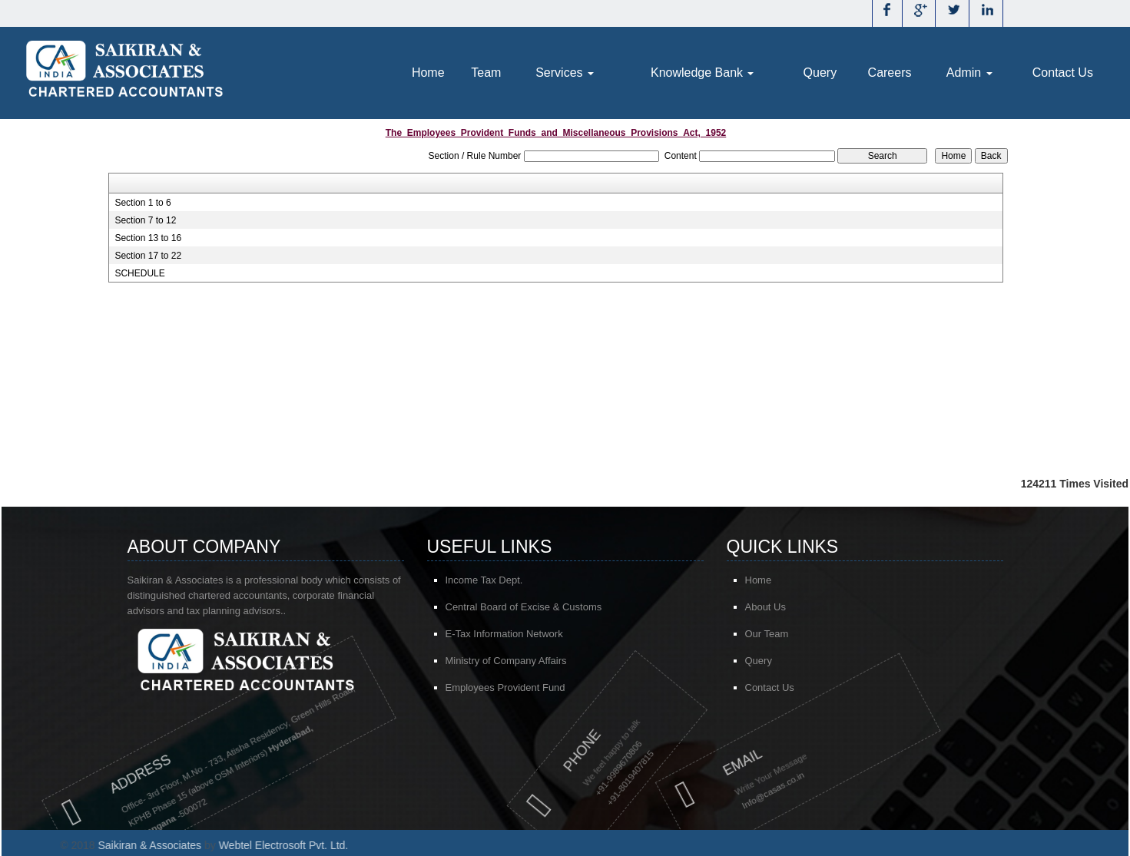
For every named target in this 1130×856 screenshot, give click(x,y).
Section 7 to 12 (145, 220)
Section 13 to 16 (147, 238)
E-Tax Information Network (504, 635)
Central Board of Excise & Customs (524, 608)
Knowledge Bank (702, 72)
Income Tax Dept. (484, 581)
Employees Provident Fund (505, 689)
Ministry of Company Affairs (506, 662)
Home (428, 72)
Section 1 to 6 (142, 202)
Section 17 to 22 (147, 255)
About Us (774, 607)
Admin (969, 72)
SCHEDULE (139, 273)
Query (820, 72)
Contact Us (1062, 72)
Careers (890, 72)
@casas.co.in (707, 789)
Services (564, 72)
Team (486, 72)
